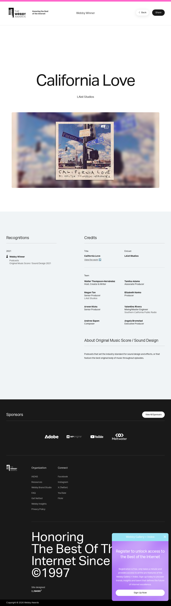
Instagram (63, 482)
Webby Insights (39, 504)
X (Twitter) (63, 487)
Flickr (60, 498)
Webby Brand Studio (41, 487)
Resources (36, 482)
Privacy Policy (38, 509)
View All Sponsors (153, 415)
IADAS (34, 477)
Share (158, 12)
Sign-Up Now (140, 593)
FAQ (33, 493)
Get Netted (36, 498)
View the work (91, 260)
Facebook (63, 477)
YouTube (62, 493)
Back (142, 12)
